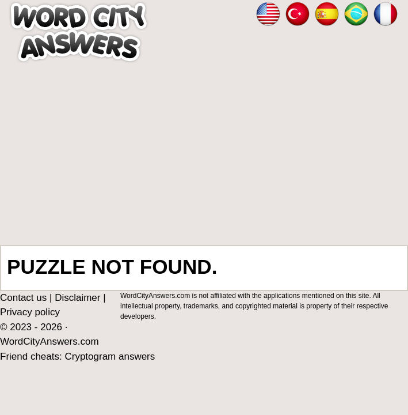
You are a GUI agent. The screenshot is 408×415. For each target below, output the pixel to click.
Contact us (23, 297)
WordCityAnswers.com (49, 341)
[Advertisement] (204, 154)
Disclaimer (77, 297)
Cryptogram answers (109, 356)
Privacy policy (30, 312)
